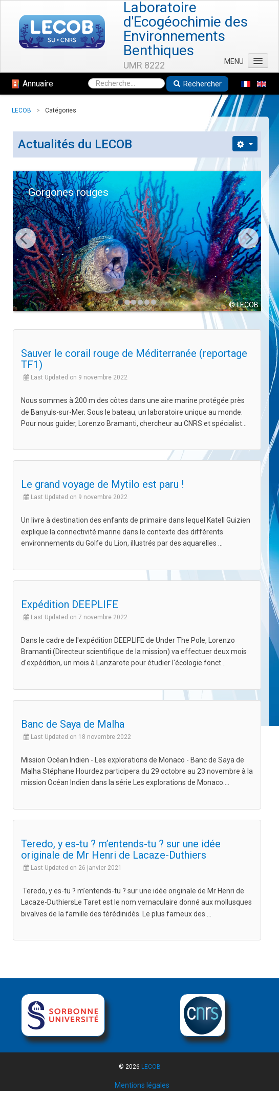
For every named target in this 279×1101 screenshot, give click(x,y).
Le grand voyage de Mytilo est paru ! (102, 484)
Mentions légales (142, 1085)
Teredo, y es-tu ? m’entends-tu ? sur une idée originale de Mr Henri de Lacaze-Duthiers (121, 849)
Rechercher (197, 83)
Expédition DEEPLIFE (69, 604)
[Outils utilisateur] (244, 143)
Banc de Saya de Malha (72, 724)
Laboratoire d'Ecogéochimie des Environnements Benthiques (185, 29)
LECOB (151, 1066)
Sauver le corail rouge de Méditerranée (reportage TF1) (134, 359)
